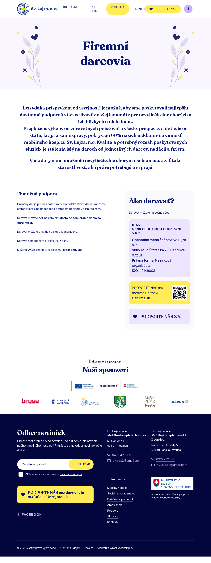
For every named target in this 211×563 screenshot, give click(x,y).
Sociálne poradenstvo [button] (121, 500)
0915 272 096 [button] (165, 466)
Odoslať (81, 470)
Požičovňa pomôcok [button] (120, 506)
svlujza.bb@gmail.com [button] (172, 471)
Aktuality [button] (112, 523)
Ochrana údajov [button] (70, 554)
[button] (160, 316)
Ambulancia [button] (114, 511)
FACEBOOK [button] (32, 521)
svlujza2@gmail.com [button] (127, 467)
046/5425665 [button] (121, 462)
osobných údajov (71, 481)
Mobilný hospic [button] (117, 494)
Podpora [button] (112, 517)
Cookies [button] (88, 554)
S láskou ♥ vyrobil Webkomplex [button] (115, 554)
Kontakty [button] (112, 528)
